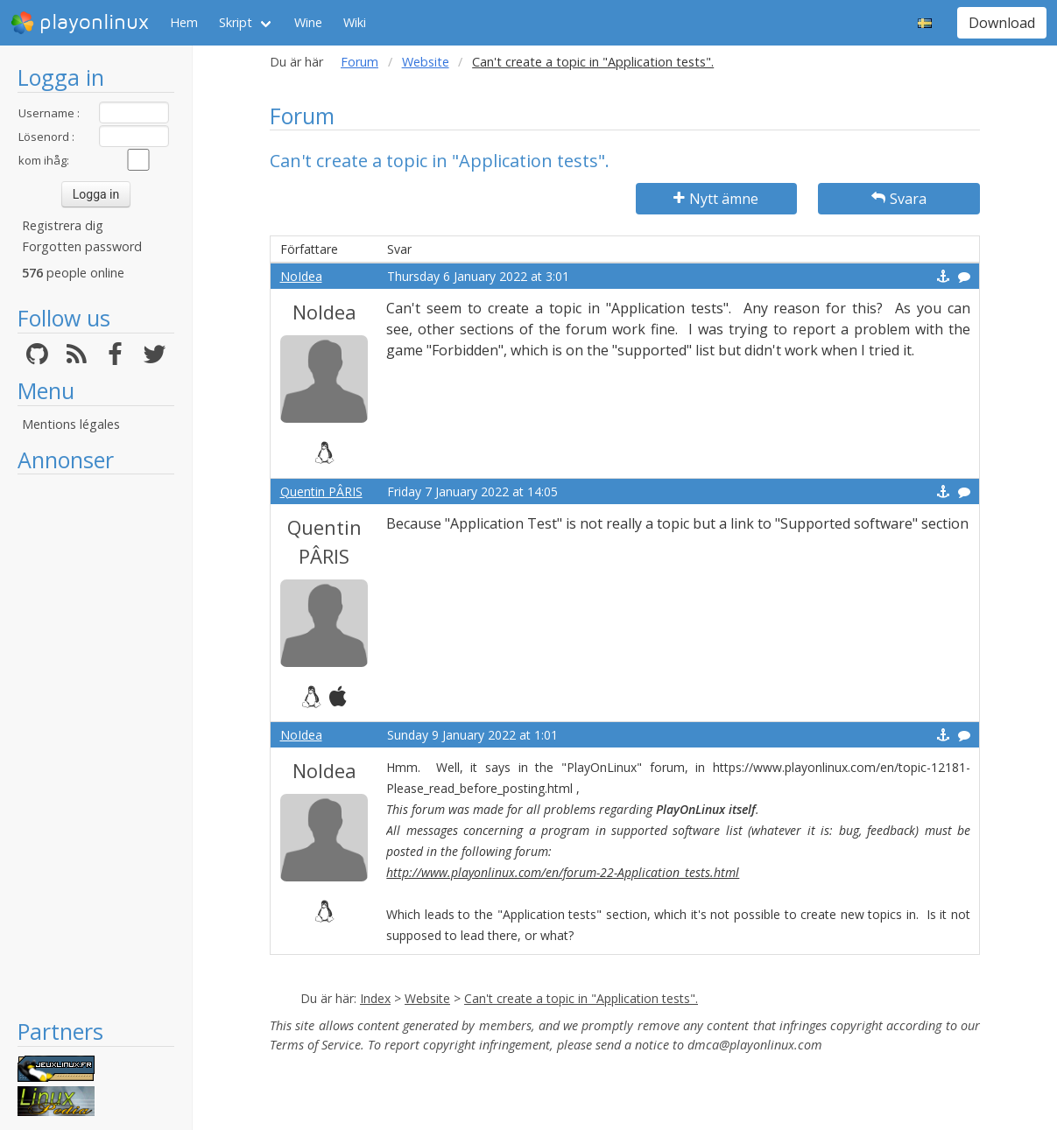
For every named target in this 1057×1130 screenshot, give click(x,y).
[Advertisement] (96, 745)
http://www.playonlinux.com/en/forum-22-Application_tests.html (562, 872)
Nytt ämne (715, 198)
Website (425, 61)
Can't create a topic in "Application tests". (581, 998)
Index (375, 998)
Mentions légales (71, 424)
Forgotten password (82, 246)
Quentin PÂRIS (321, 491)
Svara (899, 198)
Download (1002, 22)
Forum (359, 61)
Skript (235, 22)
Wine (308, 22)
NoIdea (301, 276)
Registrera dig (62, 225)
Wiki (354, 22)
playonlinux (80, 23)
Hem (184, 22)
